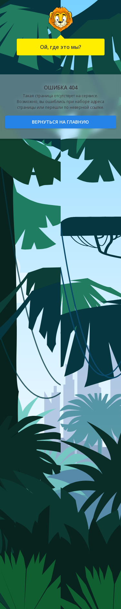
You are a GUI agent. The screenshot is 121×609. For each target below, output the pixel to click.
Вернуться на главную (60, 122)
